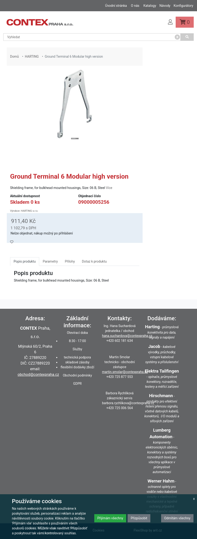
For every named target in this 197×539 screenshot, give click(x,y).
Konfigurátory (183, 6)
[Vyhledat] (187, 37)
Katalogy (149, 6)
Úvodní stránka (116, 6)
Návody (164, 6)
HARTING (32, 56)
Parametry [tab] (50, 261)
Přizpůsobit (139, 518)
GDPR (77, 383)
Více (109, 188)
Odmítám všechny (177, 518)
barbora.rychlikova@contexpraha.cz (128, 403)
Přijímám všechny (110, 518)
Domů (14, 56)
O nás (135, 6)
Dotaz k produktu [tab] (94, 261)
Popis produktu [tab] (25, 261)
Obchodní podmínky (77, 375)
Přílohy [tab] (70, 261)
